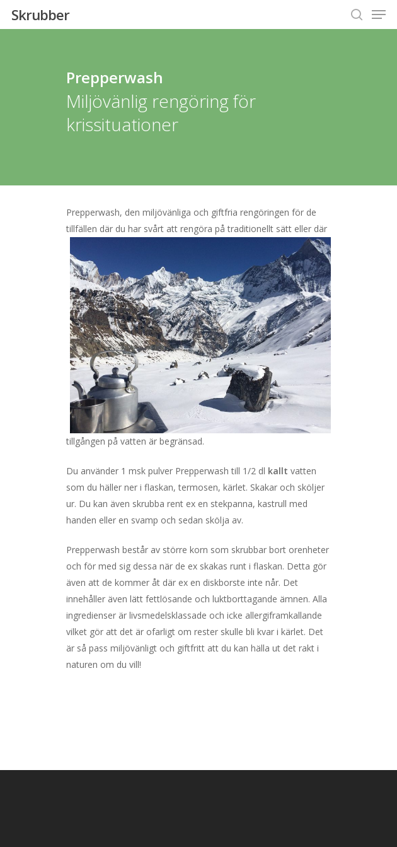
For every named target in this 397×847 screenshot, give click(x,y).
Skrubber (40, 14)
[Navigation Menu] (379, 14)
